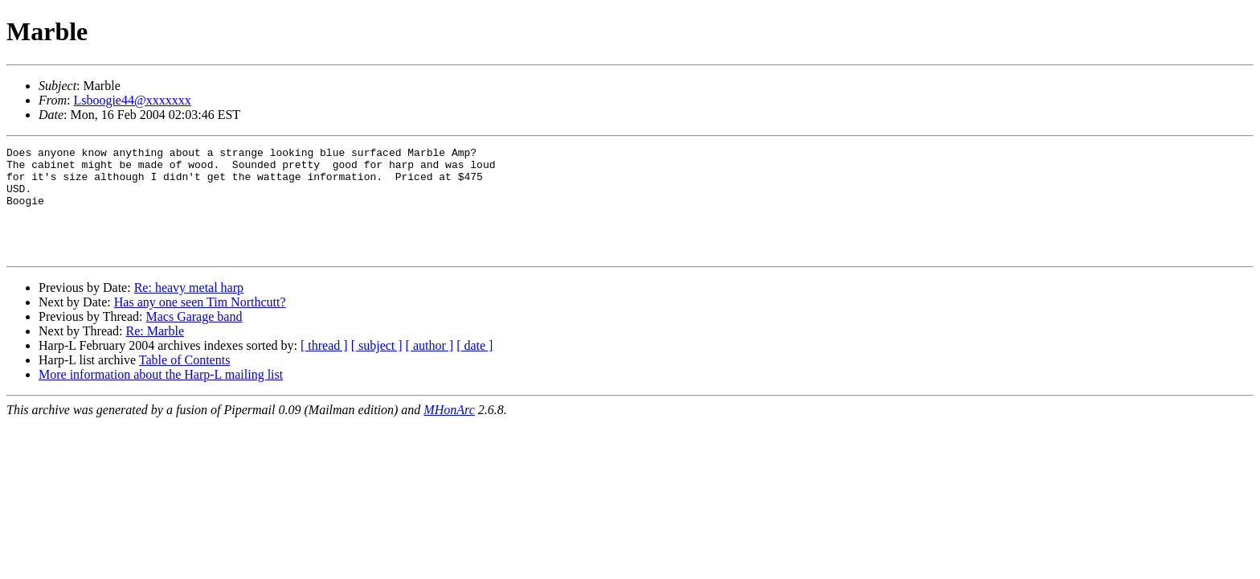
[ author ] (430, 367)
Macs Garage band (193, 338)
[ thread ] (324, 367)
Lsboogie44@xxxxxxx (131, 100)
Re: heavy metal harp (188, 309)
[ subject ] (377, 367)
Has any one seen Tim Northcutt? (200, 324)
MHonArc (448, 431)
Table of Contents (185, 381)
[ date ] (474, 367)
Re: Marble (155, 352)
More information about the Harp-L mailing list (161, 396)
